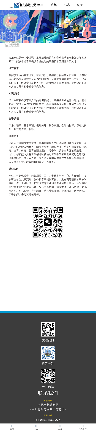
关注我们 (48, 332)
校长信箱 (48, 378)
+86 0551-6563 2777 (48, 419)
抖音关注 (48, 355)
